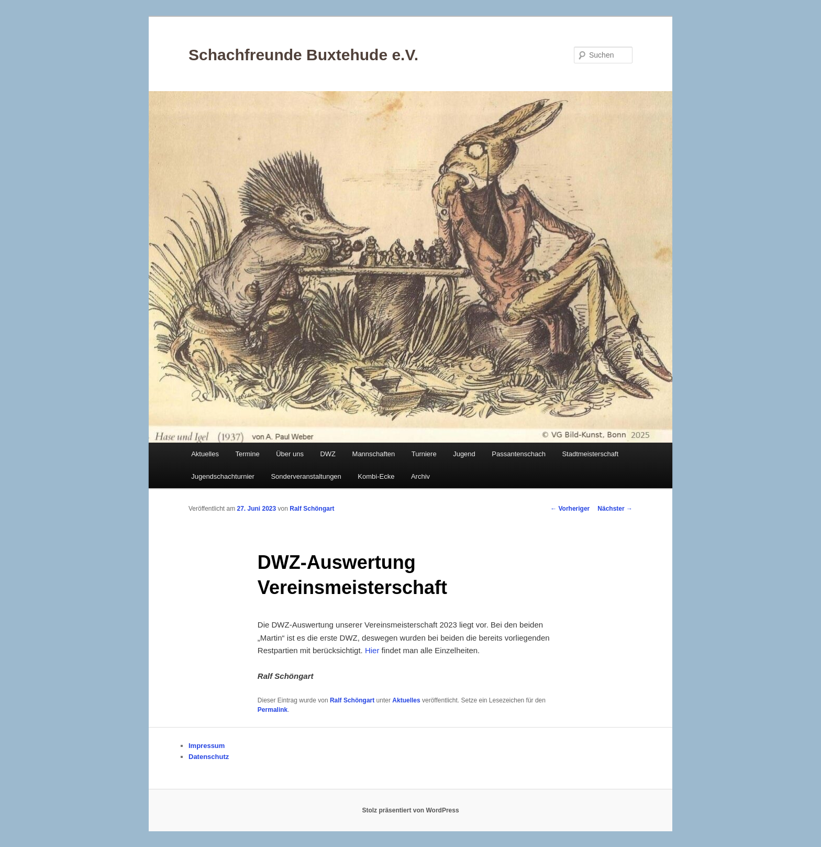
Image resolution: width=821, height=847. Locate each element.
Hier (372, 650)
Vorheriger (570, 508)
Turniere (424, 454)
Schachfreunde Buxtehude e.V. (303, 54)
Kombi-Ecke (376, 476)
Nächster (615, 508)
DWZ (328, 454)
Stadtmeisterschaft (590, 454)
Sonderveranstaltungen (306, 476)
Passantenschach (519, 454)
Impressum (206, 746)
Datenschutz (208, 757)
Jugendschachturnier (222, 476)
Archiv (420, 476)
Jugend (464, 454)
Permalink (272, 709)
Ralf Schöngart (312, 508)
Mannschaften (373, 454)
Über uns (290, 454)
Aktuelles (205, 454)
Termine (247, 454)
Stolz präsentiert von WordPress (410, 810)
